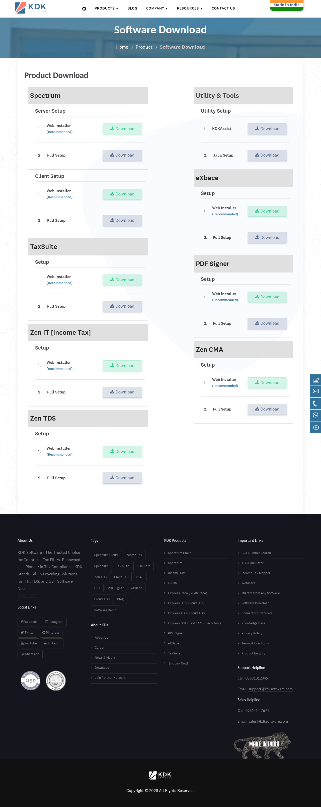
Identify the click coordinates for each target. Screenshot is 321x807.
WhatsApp (30, 654)
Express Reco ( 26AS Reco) (185, 593)
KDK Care (143, 566)
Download (122, 128)
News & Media (103, 657)
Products (105, 8)
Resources (188, 8)
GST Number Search (254, 553)
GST (97, 588)
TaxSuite (172, 653)
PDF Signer (116, 588)
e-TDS (170, 583)
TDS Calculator (251, 563)
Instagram (54, 622)
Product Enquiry (251, 653)
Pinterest (50, 632)
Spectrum (101, 566)
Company (155, 8)
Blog (133, 8)
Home (121, 47)
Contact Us (223, 8)
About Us (99, 637)
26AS (139, 577)
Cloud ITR (121, 577)
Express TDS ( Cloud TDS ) (185, 613)
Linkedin (52, 643)
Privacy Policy (250, 633)
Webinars (246, 583)
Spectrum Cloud (106, 555)
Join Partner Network (108, 678)
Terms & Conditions (254, 643)
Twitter (28, 632)
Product (144, 47)
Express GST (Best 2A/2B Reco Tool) (192, 623)
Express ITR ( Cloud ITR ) (184, 603)
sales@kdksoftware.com (268, 721)
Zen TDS (100, 577)
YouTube (29, 643)
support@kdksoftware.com (271, 689)
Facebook (29, 622)
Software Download (254, 603)
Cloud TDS (102, 599)
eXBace (136, 588)
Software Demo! (105, 610)
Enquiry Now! (176, 663)
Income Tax (133, 555)
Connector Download (255, 613)
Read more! (28, 594)
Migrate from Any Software (259, 593)
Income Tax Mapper (254, 573)
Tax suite (122, 566)
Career (98, 647)
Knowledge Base (251, 623)
